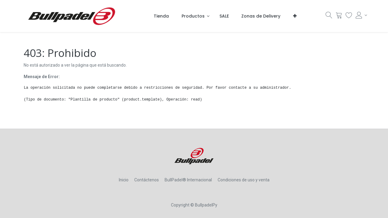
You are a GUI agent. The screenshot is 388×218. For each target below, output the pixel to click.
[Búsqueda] (329, 16)
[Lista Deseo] (349, 16)
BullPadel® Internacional (188, 179)
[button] (295, 16)
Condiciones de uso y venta (243, 179)
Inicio (124, 179)
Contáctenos (146, 179)
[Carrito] (339, 16)
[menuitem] (161, 16)
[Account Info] (360, 15)
